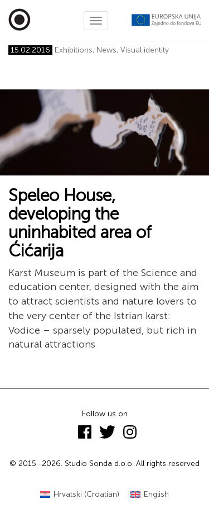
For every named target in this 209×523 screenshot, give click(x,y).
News (106, 50)
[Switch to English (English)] (149, 495)
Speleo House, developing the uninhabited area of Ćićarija (80, 223)
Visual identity (144, 50)
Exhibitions (74, 50)
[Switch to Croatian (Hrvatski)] (80, 495)
